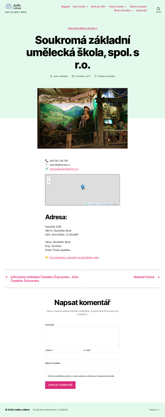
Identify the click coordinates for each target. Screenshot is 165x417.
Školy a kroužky (122, 10)
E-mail (87, 350)
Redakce (64, 76)
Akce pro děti (98, 6)
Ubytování (141, 10)
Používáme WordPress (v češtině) (50, 409)
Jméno (49, 350)
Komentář (49, 325)
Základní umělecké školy (82, 28)
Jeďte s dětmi (22, 409)
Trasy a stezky (116, 6)
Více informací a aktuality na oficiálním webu (74, 257)
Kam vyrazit (79, 6)
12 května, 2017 (83, 76)
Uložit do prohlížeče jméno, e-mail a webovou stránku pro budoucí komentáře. (81, 376)
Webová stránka (52, 363)
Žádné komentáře (106, 76)
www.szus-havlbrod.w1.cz (63, 169)
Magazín (65, 6)
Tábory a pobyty (138, 6)
